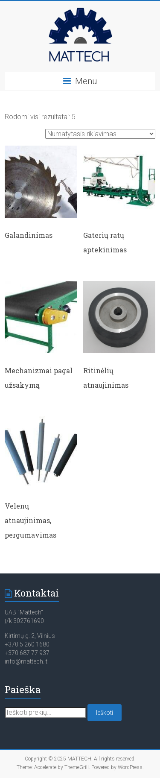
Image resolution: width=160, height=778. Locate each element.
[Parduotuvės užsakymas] (100, 134)
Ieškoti (104, 712)
